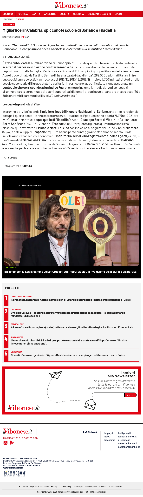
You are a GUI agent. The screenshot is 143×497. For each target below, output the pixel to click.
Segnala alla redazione (39, 486)
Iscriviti (131, 395)
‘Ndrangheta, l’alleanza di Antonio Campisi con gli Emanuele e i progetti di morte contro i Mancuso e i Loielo (71, 299)
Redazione (23, 486)
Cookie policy (65, 486)
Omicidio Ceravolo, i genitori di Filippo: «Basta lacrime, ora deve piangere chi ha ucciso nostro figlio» (68, 355)
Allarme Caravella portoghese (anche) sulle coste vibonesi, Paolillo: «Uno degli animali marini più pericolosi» (72, 327)
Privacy (54, 486)
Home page (8, 19)
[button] (137, 21)
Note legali (78, 486)
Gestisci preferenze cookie (96, 486)
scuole (12, 157)
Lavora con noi (115, 486)
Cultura (20, 19)
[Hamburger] (4, 5)
